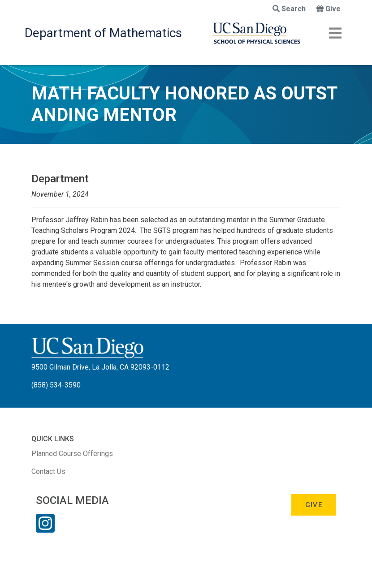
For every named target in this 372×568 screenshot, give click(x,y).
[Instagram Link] (45, 529)
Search (289, 8)
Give (328, 8)
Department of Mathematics (103, 33)
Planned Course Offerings (72, 453)
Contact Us (48, 471)
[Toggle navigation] (335, 33)
